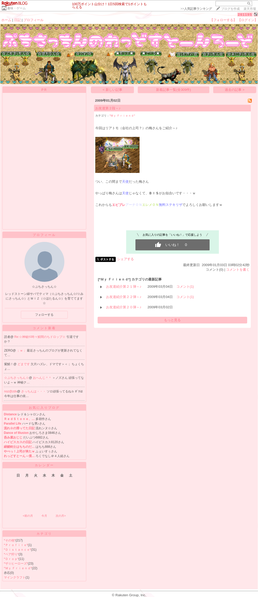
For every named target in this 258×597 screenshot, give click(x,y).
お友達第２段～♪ (108, 108)
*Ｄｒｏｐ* (11, 559)
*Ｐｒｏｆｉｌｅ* (16, 545)
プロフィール (33, 20)
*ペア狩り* (11, 554)
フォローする (44, 315)
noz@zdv (10, 391)
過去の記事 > (235, 90)
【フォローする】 (223, 20)
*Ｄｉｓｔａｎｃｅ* (17, 549)
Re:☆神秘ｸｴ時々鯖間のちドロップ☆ (40, 337)
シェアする (125, 259)
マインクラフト (14, 577)
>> (196, 9)
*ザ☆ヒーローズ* (16, 563)
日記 (17, 20)
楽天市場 (250, 9)
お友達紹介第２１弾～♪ (123, 286)
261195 (245, 14)
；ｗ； (22, 350)
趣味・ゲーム (16, 8)
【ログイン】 (248, 20)
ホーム (6, 20)
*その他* (9, 540)
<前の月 (28, 515)
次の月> (61, 515)
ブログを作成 (230, 9)
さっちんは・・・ (34, 391)
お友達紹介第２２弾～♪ (123, 297)
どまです (24, 364)
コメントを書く (238, 269)
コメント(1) (185, 286)
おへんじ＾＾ (42, 378)
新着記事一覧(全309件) (173, 90)
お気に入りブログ (44, 407)
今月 (44, 515)
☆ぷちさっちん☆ (16, 378)
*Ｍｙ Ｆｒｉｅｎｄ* (18, 568)
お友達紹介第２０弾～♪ (123, 307)
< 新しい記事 (113, 90)
